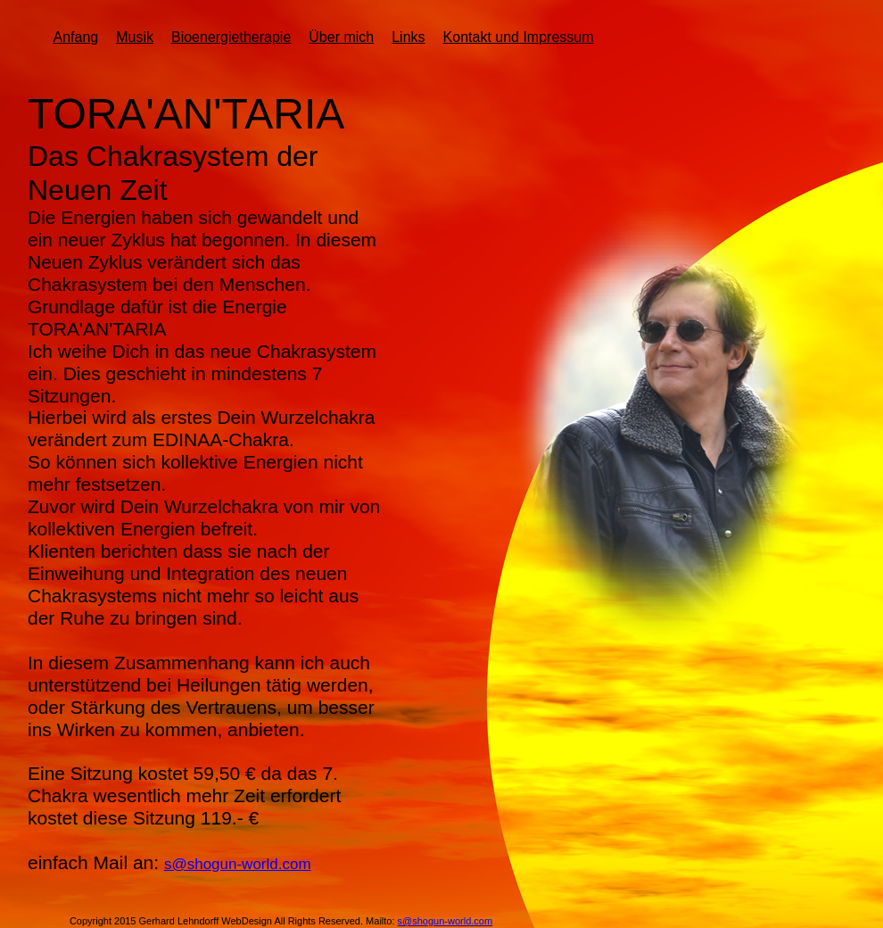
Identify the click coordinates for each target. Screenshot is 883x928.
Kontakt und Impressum (518, 37)
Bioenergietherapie (231, 37)
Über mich (341, 37)
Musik (134, 37)
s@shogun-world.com (237, 864)
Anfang (75, 37)
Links (408, 37)
